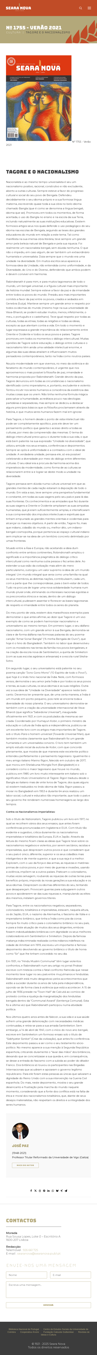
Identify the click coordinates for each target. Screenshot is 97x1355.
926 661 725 (30, 1250)
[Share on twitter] (36, 1191)
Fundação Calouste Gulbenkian (58, 1332)
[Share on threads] (40, 1191)
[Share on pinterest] (44, 1191)
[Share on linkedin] (49, 1191)
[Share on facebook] (31, 1191)
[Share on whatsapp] (53, 1191)
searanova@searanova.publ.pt (39, 1253)
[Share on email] (66, 1191)
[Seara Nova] (21, 8)
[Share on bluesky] (57, 1191)
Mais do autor (25, 1165)
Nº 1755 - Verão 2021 (34, 27)
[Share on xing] (62, 1191)
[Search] (79, 8)
